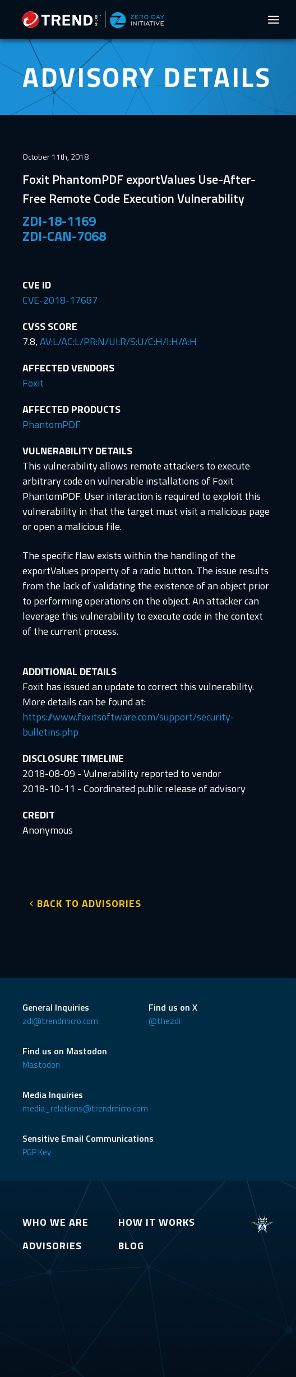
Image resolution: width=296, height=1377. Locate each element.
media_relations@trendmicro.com (85, 1108)
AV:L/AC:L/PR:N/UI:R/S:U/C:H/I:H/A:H (118, 341)
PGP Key (36, 1152)
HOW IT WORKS (156, 1222)
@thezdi (165, 1021)
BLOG (131, 1245)
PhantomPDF (51, 424)
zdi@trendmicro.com (60, 1021)
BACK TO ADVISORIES (89, 903)
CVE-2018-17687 (60, 300)
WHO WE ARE (55, 1222)
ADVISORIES (52, 1245)
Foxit (33, 382)
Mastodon (41, 1064)
